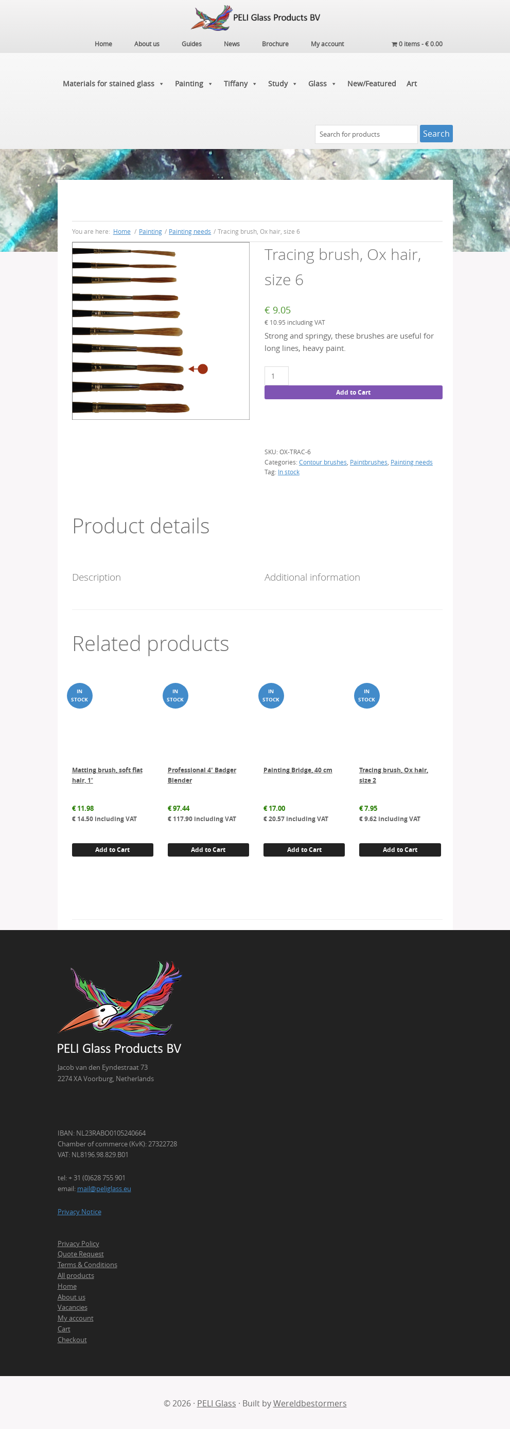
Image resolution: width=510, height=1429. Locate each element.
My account (76, 1317)
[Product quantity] (277, 374)
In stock (289, 470)
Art (412, 82)
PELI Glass (216, 1401)
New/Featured (371, 82)
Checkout (72, 1338)
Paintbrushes (369, 460)
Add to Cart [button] (112, 848)
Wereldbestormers (310, 1401)
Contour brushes (323, 460)
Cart (64, 1327)
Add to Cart (353, 390)
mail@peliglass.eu (104, 1187)
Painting (194, 82)
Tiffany (241, 82)
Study (283, 82)
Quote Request (81, 1252)
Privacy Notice (79, 1210)
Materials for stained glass (114, 82)
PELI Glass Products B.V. (255, 18)
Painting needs (190, 230)
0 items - (417, 44)
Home (67, 1284)
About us (71, 1295)
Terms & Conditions (87, 1263)
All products (76, 1273)
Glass (322, 82)
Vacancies (72, 1306)
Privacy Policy (78, 1242)
